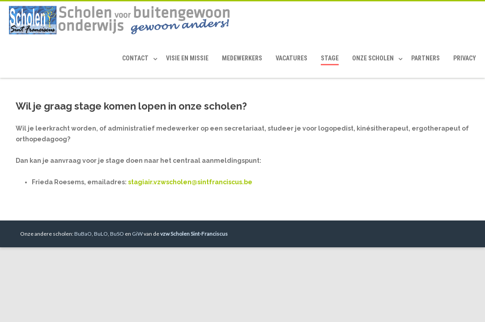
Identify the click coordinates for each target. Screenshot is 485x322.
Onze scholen (373, 58)
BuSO (117, 233)
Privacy (464, 58)
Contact (135, 58)
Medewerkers (242, 58)
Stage (330, 58)
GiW (137, 233)
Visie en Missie (187, 58)
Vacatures (291, 58)
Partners (425, 58)
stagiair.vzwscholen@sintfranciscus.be (190, 182)
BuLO (101, 233)
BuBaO (83, 233)
